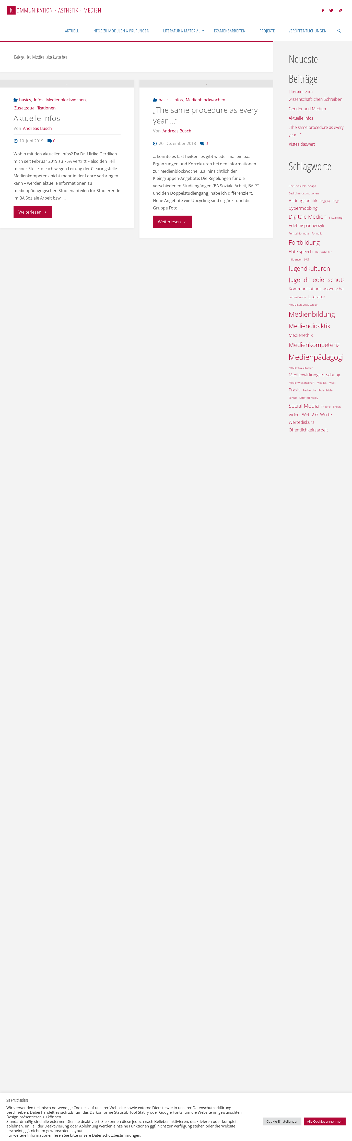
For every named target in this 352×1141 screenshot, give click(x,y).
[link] (339, 30)
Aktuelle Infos (37, 162)
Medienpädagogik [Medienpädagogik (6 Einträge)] (318, 357)
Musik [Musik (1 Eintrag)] (332, 383)
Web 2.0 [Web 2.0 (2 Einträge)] (310, 414)
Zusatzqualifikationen (35, 152)
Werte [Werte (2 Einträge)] (326, 414)
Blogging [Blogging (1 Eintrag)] (325, 201)
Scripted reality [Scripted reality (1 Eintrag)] (308, 398)
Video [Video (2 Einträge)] (294, 414)
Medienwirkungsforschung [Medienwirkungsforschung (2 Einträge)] (314, 375)
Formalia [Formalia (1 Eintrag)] (316, 233)
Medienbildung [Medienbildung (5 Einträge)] (312, 314)
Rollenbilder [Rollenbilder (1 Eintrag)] (326, 390)
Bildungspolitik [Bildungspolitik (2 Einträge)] (303, 200)
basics (25, 143)
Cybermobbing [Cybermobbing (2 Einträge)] (303, 208)
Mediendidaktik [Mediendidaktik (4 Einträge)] (309, 325)
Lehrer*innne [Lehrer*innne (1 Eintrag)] (297, 297)
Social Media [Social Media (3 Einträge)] (304, 405)
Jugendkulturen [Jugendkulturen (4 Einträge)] (309, 268)
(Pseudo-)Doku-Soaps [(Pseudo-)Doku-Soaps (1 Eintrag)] (302, 186)
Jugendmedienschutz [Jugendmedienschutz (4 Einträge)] (317, 279)
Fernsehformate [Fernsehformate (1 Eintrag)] (299, 233)
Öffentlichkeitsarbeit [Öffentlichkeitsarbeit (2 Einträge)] (308, 430)
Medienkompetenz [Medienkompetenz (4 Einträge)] (314, 344)
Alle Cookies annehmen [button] (325, 1121)
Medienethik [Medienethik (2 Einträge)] (301, 335)
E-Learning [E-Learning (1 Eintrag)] (336, 217)
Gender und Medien (307, 108)
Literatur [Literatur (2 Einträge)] (316, 297)
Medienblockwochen (66, 143)
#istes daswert (302, 144)
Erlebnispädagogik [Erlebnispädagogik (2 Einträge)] (306, 225)
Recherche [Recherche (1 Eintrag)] (309, 390)
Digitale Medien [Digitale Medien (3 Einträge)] (307, 216)
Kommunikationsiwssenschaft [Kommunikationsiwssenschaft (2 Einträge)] (317, 289)
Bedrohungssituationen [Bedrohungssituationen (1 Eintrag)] (304, 193)
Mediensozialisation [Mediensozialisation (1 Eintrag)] (301, 367)
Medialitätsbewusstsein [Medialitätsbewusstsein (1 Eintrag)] (303, 304)
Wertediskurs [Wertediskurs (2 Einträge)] (301, 422)
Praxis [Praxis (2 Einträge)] (294, 390)
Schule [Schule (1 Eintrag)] (293, 398)
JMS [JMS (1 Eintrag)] (306, 259)
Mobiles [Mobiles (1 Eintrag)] (321, 383)
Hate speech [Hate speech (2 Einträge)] (301, 251)
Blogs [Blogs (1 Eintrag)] (336, 201)
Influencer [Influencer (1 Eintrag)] (295, 259)
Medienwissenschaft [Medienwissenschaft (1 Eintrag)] (301, 383)
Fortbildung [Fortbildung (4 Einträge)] (304, 242)
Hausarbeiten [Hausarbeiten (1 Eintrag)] (323, 252)
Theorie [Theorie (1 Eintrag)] (326, 406)
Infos (38, 143)
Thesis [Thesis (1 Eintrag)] (337, 406)
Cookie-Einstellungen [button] (282, 1121)
